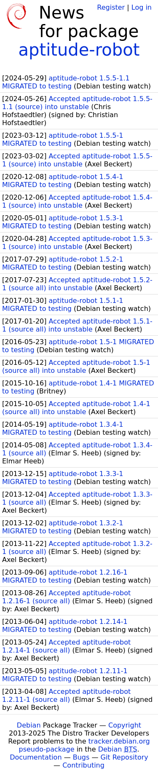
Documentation (36, 757)
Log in (141, 7)
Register (111, 7)
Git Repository (124, 757)
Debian (29, 725)
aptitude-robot (79, 49)
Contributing (83, 765)
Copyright (124, 725)
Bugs (81, 757)
